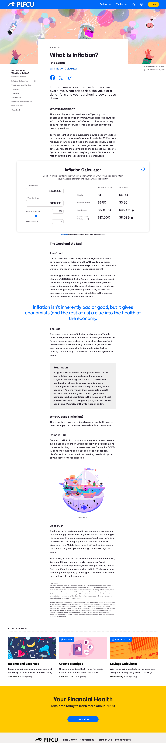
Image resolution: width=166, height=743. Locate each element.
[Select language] (141, 4)
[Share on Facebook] (52, 77)
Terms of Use (104, 740)
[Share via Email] (69, 78)
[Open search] (133, 4)
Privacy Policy (123, 740)
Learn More (83, 719)
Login (153, 4)
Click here (64, 234)
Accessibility (87, 740)
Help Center (70, 740)
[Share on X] (61, 78)
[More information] (132, 210)
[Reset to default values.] (143, 169)
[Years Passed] (58, 221)
